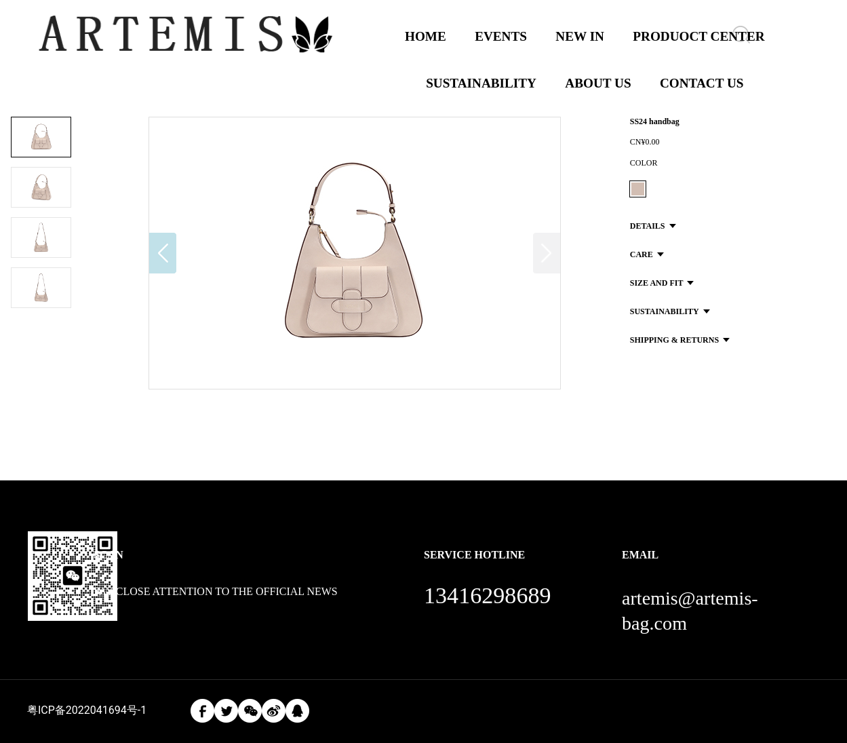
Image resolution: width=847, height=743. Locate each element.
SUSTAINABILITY (481, 83)
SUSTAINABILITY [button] (670, 311)
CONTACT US (702, 83)
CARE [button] (647, 254)
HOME (425, 36)
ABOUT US (598, 83)
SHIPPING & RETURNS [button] (680, 340)
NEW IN (579, 36)
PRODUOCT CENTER (698, 36)
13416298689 (487, 595)
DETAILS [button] (653, 226)
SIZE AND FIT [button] (662, 283)
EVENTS (501, 36)
